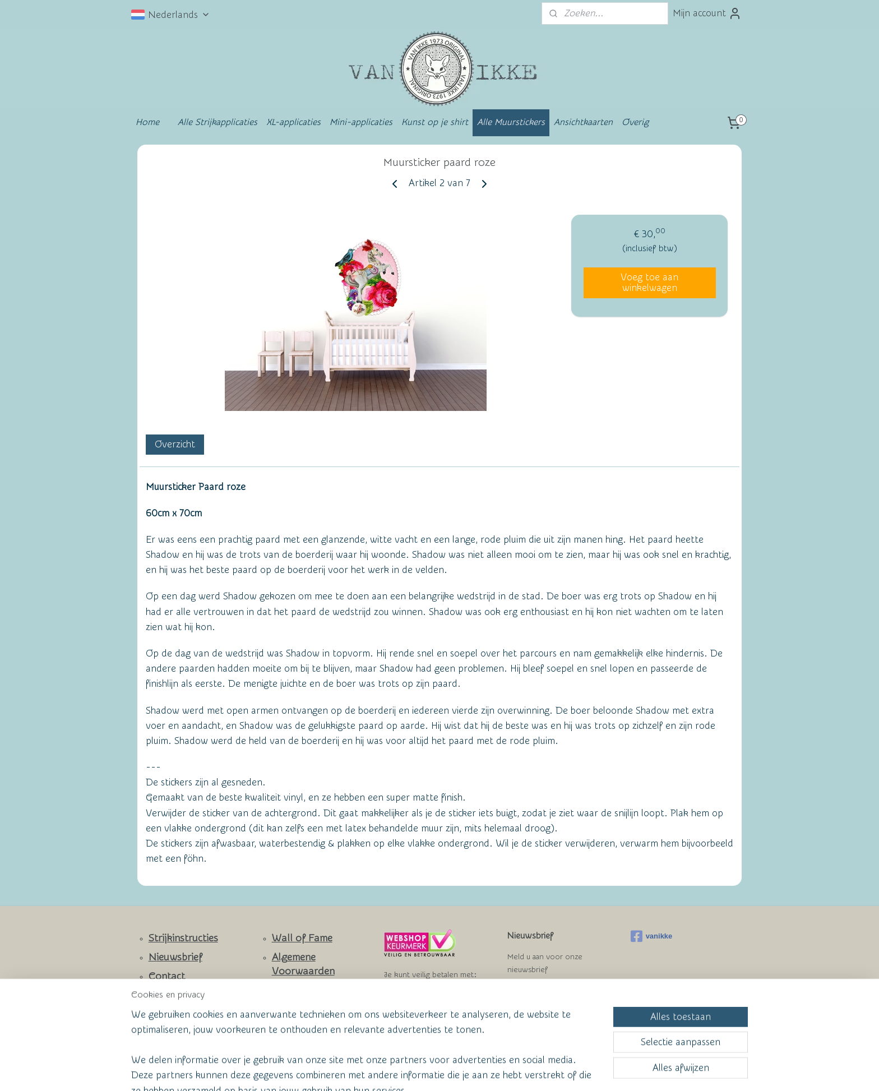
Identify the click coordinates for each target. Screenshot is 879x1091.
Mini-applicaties (361, 122)
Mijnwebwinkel (549, 1070)
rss (416, 1070)
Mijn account (707, 13)
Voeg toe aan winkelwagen (649, 282)
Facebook (171, 1009)
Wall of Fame (302, 938)
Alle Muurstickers (511, 122)
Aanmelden (540, 997)
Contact (167, 976)
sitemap (395, 1070)
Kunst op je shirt (434, 122)
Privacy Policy (294, 1008)
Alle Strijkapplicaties (217, 122)
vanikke (652, 936)
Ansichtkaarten (583, 122)
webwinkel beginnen (457, 1070)
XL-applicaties (293, 122)
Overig (635, 122)
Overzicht (175, 444)
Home (147, 122)
